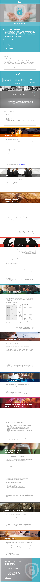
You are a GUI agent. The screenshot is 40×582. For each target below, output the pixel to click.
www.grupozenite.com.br (9, 463)
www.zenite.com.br (21, 164)
